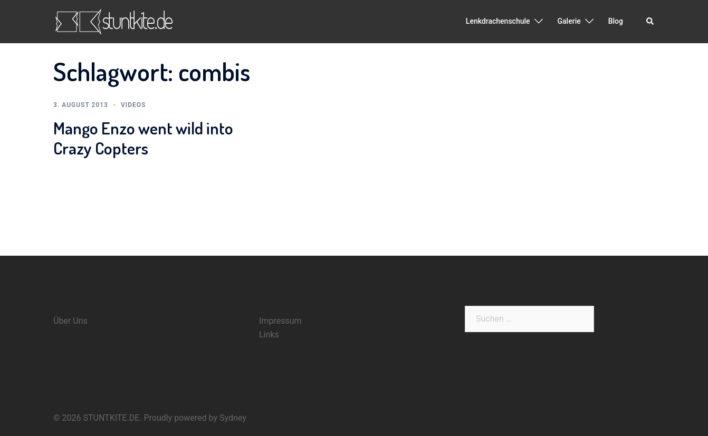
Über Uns (70, 321)
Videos (133, 105)
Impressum (280, 321)
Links (269, 335)
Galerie (569, 21)
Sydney (232, 418)
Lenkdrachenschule (498, 21)
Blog (615, 21)
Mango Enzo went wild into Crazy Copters (143, 138)
